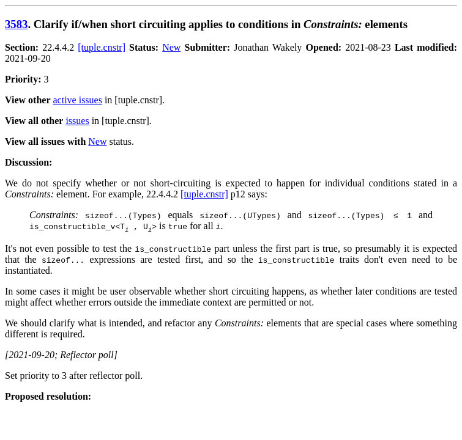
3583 (16, 24)
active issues (77, 100)
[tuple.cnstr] (101, 47)
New (171, 47)
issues (77, 121)
